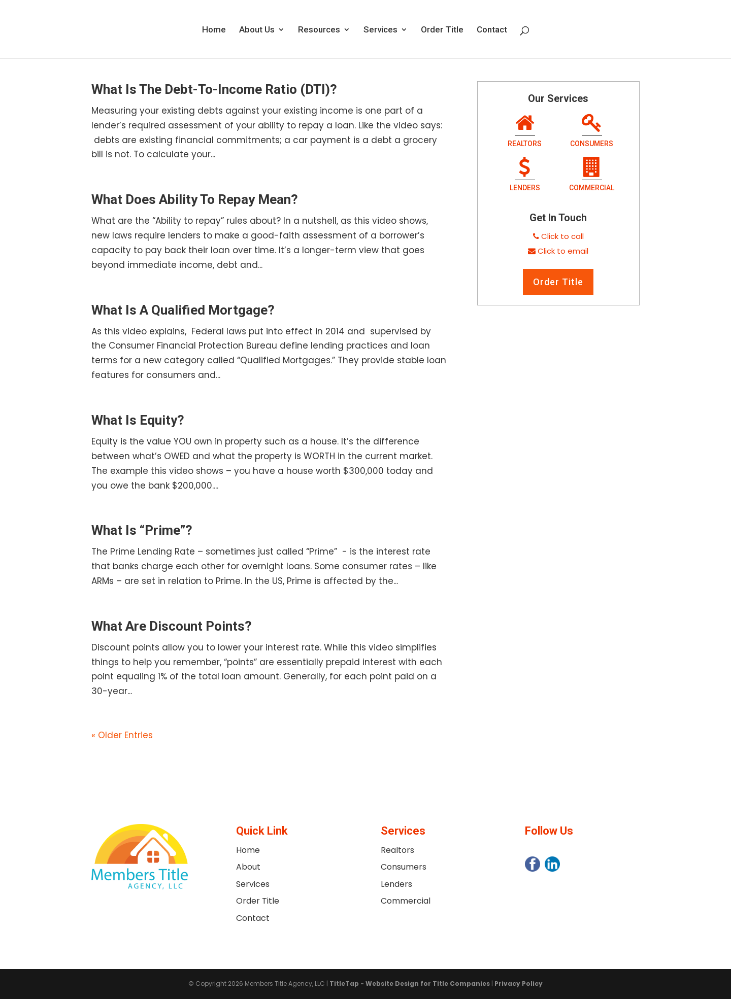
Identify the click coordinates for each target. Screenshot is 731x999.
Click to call (562, 236)
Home (214, 30)
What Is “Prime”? (141, 530)
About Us (257, 30)
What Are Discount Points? (171, 626)
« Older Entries (122, 735)
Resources (319, 30)
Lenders (525, 175)
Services (380, 30)
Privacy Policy (518, 983)
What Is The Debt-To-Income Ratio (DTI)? (214, 89)
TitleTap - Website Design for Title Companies (409, 983)
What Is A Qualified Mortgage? (183, 310)
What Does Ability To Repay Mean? (194, 199)
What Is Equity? (137, 420)
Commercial (591, 175)
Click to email (563, 251)
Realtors (525, 131)
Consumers (591, 131)
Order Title (442, 30)
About (248, 867)
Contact (492, 30)
